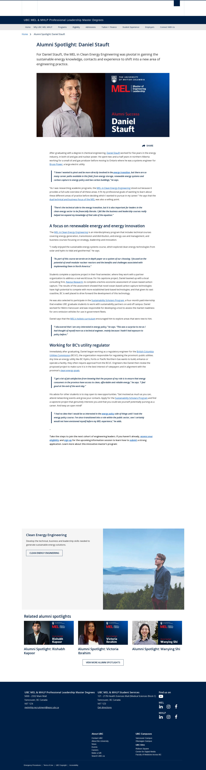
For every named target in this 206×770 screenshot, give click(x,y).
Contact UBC (97, 738)
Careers (95, 750)
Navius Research (74, 281)
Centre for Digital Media (146, 752)
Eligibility (76, 27)
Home (28, 27)
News (94, 744)
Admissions (91, 27)
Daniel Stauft (113, 152)
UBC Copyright (61, 765)
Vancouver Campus (144, 738)
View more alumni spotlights (103, 662)
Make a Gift (96, 753)
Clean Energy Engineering (44, 553)
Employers (149, 27)
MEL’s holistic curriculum (82, 318)
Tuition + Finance (109, 27)
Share (147, 145)
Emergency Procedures (32, 765)
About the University (100, 741)
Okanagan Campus (144, 741)
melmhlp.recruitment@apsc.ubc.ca (41, 707)
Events (94, 747)
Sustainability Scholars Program (107, 300)
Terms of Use (48, 765)
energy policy (108, 413)
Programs (62, 27)
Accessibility (73, 765)
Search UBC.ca (98, 756)
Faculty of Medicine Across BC (148, 755)
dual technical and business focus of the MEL (72, 199)
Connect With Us (167, 27)
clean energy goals (69, 370)
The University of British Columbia (29, 8)
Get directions (105, 707)
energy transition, (121, 172)
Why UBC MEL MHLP (43, 27)
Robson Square (142, 749)
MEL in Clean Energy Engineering (113, 188)
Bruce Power (56, 164)
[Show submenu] (54, 27)
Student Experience (130, 27)
